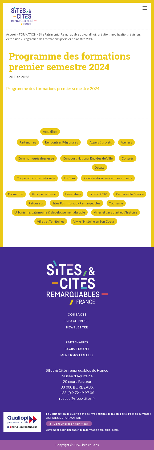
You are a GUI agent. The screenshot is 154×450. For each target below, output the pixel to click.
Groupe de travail (44, 194)
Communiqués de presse (36, 158)
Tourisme (116, 203)
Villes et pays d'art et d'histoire (115, 212)
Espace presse (77, 321)
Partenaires (27, 142)
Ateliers (126, 142)
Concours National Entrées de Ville (88, 158)
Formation (15, 194)
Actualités (50, 132)
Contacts (77, 314)
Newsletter (77, 327)
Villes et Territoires (50, 221)
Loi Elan (69, 178)
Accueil (11, 34)
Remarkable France (130, 194)
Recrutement (77, 348)
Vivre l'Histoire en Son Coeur (94, 221)
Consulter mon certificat (71, 423)
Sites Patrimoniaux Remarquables (76, 203)
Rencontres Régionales (61, 142)
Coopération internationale (36, 178)
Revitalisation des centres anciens (108, 178)
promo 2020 (98, 194)
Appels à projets (101, 142)
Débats (99, 167)
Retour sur (36, 203)
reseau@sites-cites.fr (77, 398)
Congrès (127, 158)
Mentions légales (77, 355)
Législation (73, 194)
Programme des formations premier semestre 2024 (24, 16)
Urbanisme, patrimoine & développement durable (49, 212)
